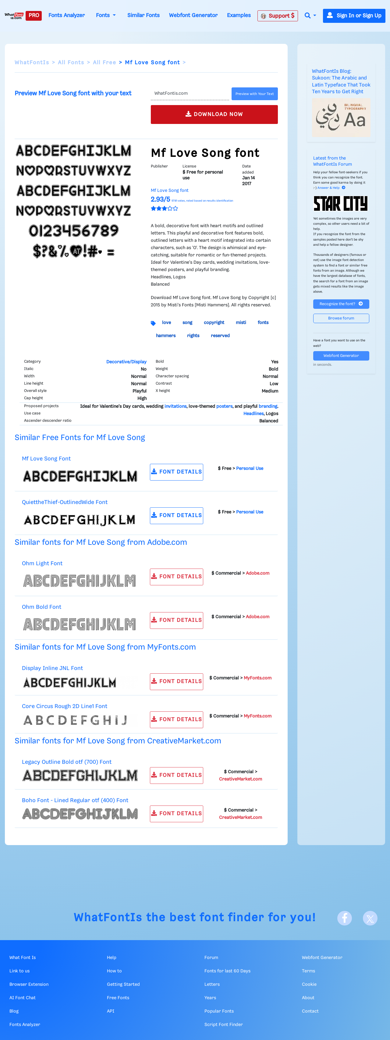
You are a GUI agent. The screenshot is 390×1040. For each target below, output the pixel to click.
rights (193, 335)
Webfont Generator (193, 15)
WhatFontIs (32, 62)
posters (224, 406)
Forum (211, 957)
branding (268, 406)
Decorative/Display (126, 362)
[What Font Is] (14, 16)
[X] (370, 918)
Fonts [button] (103, 15)
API (110, 1011)
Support (278, 15)
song (187, 322)
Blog (14, 1011)
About (308, 998)
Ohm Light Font (42, 563)
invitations (175, 406)
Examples (239, 15)
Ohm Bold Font (41, 607)
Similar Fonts (143, 15)
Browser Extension (28, 984)
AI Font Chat (22, 998)
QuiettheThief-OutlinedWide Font (65, 502)
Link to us (19, 971)
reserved (220, 335)
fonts (263, 322)
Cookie (309, 984)
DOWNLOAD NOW (214, 114)
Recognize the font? (341, 303)
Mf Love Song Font (46, 459)
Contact (310, 1011)
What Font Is (22, 957)
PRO (34, 15)
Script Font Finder (223, 1024)
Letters (212, 984)
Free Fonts (118, 998)
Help (111, 957)
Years (210, 998)
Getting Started (123, 984)
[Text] (190, 93)
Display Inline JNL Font (52, 668)
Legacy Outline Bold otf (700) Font (67, 762)
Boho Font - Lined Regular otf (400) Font (75, 800)
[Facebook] (344, 918)
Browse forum (341, 318)
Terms (308, 971)
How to (114, 971)
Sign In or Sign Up (354, 16)
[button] (310, 16)
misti (241, 322)
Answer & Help (331, 188)
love (166, 322)
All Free (104, 62)
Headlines (253, 413)
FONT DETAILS (176, 471)
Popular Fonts (219, 1011)
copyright (214, 322)
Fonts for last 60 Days (227, 971)
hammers (166, 335)
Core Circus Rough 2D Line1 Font (64, 706)
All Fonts (71, 62)
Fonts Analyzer (66, 15)
